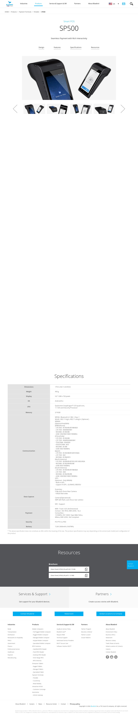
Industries (11, 624)
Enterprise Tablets (37, 663)
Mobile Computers (37, 629)
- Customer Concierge (38, 689)
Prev (15, 109)
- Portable (35, 678)
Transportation (12, 632)
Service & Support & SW (65, 624)
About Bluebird (111, 624)
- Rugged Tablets (37, 666)
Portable (36, 12)
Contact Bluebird (111, 652)
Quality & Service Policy (64, 629)
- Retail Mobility (36, 683)
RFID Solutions (36, 646)
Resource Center (51, 704)
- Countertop (36, 681)
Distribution (11, 635)
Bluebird (93, 706)
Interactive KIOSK (37, 686)
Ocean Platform (86, 638)
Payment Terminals (25, 12)
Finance (10, 646)
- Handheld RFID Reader (39, 649)
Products (14, 12)
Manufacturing (12, 658)
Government (11, 643)
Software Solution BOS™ (64, 646)
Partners (84, 624)
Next (123, 109)
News (40, 704)
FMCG (9, 640)
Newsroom (109, 638)
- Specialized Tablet (38, 672)
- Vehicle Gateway (37, 695)
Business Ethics (110, 635)
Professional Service (14, 649)
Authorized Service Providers (65, 640)
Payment (10, 655)
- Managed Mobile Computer (40, 638)
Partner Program (86, 629)
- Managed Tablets (37, 669)
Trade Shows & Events (112, 643)
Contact (63, 704)
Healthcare (11, 652)
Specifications (75, 47)
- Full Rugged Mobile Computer (41, 632)
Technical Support (62, 638)
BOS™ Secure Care (62, 643)
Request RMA (61, 635)
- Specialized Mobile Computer (41, 643)
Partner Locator (86, 635)
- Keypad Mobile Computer (40, 640)
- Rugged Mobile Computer (40, 635)
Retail (9, 629)
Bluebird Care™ (61, 632)
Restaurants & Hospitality (15, 638)
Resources (95, 47)
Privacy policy (75, 704)
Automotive (35, 692)
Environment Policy (111, 632)
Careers (108, 649)
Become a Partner (86, 632)
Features (57, 47)
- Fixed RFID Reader (38, 652)
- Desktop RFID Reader (39, 655)
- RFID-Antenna (36, 660)
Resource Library (111, 640)
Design (41, 47)
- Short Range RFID (38, 658)
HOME (7, 12)
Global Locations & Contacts (114, 646)
